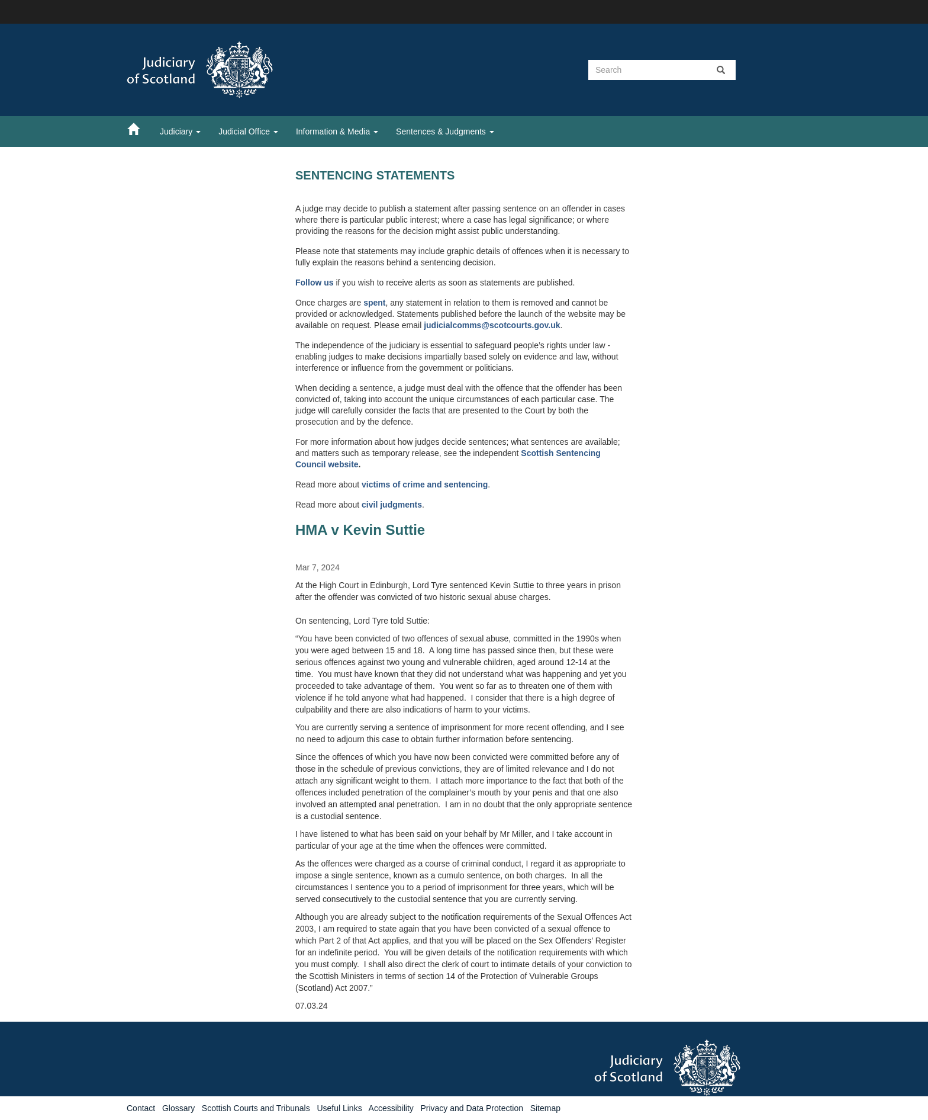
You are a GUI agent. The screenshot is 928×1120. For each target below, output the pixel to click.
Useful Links (339, 1108)
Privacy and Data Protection (471, 1108)
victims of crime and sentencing (425, 484)
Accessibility (391, 1108)
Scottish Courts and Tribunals (256, 1108)
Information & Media (337, 131)
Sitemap (545, 1108)
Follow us (314, 282)
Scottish (538, 453)
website (343, 464)
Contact (141, 1108)
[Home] (139, 128)
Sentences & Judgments (445, 131)
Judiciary (180, 131)
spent (374, 302)
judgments (401, 504)
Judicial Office (248, 131)
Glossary (178, 1108)
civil (371, 504)
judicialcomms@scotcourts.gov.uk (492, 325)
